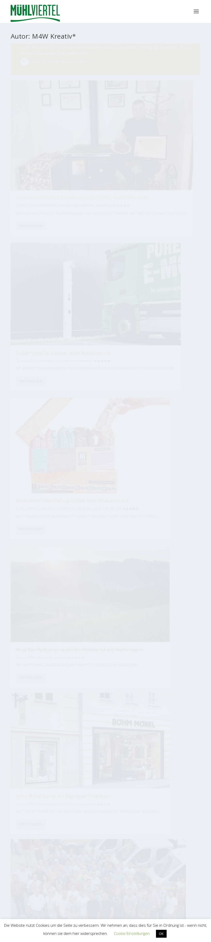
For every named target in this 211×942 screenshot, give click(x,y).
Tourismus (88, 248)
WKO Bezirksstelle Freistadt (48, 870)
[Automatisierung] (121, 650)
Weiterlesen (31, 272)
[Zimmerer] (125, 664)
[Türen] (86, 629)
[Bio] (170, 682)
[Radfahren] (174, 699)
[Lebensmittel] (72, 657)
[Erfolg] (59, 674)
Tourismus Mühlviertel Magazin (61, 774)
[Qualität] (59, 641)
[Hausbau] (31, 668)
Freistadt (45, 482)
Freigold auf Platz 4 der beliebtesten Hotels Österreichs (104, 345)
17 (60, 550)
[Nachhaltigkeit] (72, 695)
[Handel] (52, 630)
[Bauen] (54, 699)
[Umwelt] (33, 679)
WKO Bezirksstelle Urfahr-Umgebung (55, 896)
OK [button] (161, 933)
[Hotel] (79, 639)
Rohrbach (88, 120)
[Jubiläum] (30, 701)
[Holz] (95, 647)
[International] (141, 669)
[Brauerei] (145, 705)
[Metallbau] (89, 708)
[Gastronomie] (154, 690)
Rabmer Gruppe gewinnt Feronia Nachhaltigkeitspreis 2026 (37, 339)
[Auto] (154, 634)
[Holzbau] (41, 691)
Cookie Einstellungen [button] (132, 933)
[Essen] (112, 656)
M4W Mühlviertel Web (150, 823)
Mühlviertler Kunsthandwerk (61, 823)
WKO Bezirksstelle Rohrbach (48, 887)
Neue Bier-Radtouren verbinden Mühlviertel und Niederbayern (103, 229)
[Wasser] (42, 644)
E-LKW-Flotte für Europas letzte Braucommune (163, 92)
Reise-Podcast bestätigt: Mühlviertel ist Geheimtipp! (105, 471)
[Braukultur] (87, 662)
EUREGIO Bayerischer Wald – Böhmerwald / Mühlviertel (140, 871)
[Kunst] (27, 656)
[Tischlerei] (85, 676)
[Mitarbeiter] (70, 676)
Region (108, 243)
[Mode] (100, 630)
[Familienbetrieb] (117, 689)
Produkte (38, 229)
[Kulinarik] (166, 629)
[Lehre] (109, 669)
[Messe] (139, 686)
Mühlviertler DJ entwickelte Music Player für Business (35, 469)
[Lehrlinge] (115, 640)
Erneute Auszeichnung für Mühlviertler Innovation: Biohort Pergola (169, 331)
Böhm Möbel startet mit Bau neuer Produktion (170, 210)
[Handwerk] (139, 646)
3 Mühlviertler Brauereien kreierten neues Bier (167, 461)
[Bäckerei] (165, 645)
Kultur (180, 479)
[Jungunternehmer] (133, 705)
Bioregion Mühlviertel (150, 774)
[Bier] (97, 699)
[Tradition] (182, 665)
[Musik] (175, 656)
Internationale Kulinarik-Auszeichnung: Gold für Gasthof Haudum (104, 94)
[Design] (176, 638)
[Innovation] (45, 677)
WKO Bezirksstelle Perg (44, 879)
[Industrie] (33, 631)
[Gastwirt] (99, 660)
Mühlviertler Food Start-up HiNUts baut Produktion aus (37, 210)
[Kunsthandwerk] (162, 706)
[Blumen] (99, 678)
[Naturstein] (48, 709)
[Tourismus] (30, 645)
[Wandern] (158, 666)
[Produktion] (48, 655)
